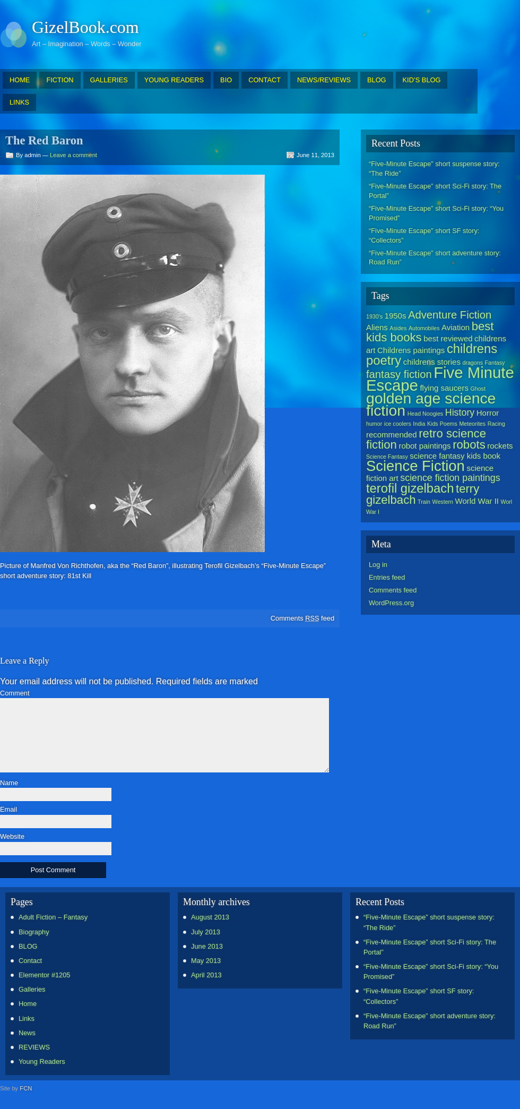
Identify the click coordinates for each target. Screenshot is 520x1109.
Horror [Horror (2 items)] (487, 412)
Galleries (32, 989)
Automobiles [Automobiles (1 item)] (424, 328)
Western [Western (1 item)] (442, 501)
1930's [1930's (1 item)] (374, 316)
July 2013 (205, 932)
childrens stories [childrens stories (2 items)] (432, 361)
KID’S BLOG (422, 80)
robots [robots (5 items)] (469, 444)
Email (8, 809)
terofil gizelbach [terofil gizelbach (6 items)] (410, 488)
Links (26, 1018)
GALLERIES (109, 80)
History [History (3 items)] (459, 412)
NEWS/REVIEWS (324, 80)
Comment (14, 693)
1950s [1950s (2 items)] (395, 315)
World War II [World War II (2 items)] (477, 500)
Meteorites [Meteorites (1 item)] (472, 423)
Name (9, 783)
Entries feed (387, 577)
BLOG (376, 80)
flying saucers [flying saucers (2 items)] (444, 387)
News (27, 1033)
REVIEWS (34, 1047)
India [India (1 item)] (419, 423)
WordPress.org (391, 603)
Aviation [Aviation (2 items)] (455, 327)
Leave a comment (73, 155)
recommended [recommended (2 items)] (391, 434)
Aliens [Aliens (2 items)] (377, 327)
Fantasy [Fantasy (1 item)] (495, 362)
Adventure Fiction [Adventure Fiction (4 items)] (449, 315)
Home (28, 1004)
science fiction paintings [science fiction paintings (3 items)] (450, 477)
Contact (30, 961)
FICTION (59, 80)
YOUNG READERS (174, 80)
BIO (226, 80)
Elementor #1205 (44, 975)
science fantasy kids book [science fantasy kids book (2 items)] (455, 455)
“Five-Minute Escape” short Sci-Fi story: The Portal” (435, 191)
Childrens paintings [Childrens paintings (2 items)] (411, 350)
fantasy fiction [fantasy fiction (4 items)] (399, 374)
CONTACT (264, 80)
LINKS (19, 102)
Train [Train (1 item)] (424, 501)
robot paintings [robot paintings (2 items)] (424, 445)
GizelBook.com (85, 27)
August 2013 (210, 917)
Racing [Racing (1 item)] (496, 423)
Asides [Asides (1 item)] (397, 328)
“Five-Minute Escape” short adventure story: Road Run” (435, 257)
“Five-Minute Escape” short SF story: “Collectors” (424, 235)
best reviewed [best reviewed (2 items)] (447, 338)
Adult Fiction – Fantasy (53, 917)
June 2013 (207, 946)
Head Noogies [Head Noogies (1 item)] (426, 413)
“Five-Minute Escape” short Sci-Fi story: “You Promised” (436, 213)
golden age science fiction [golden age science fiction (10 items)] (431, 404)
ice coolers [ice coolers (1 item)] (397, 423)
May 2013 (206, 961)
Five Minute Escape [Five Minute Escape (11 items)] (440, 379)
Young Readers (42, 1061)
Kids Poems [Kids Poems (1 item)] (442, 423)
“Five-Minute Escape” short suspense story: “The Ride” (434, 168)
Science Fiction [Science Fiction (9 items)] (415, 466)
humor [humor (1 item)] (374, 423)
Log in (378, 565)
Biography (34, 932)
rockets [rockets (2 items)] (500, 445)
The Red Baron (44, 140)
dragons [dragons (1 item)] (472, 362)
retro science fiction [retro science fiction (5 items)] (426, 439)
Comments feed (302, 618)
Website (12, 836)
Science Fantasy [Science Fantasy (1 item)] (387, 456)
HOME (20, 80)
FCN (26, 1088)
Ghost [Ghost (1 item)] (477, 388)
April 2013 (206, 975)
